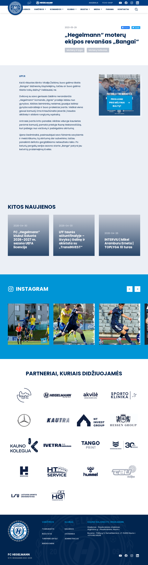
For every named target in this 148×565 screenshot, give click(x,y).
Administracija (72, 538)
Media (97, 9)
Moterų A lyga (75, 50)
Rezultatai (47, 534)
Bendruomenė (48, 543)
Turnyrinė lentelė (50, 538)
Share (125, 27)
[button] (136, 9)
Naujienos (25, 9)
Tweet (135, 27)
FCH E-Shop (107, 3)
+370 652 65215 (94, 535)
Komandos (55, 9)
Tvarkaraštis (48, 529)
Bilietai (84, 9)
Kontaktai (123, 9)
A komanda (70, 534)
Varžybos (39, 9)
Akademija (93, 3)
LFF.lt (22, 76)
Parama (110, 9)
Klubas (70, 9)
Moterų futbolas (98, 50)
